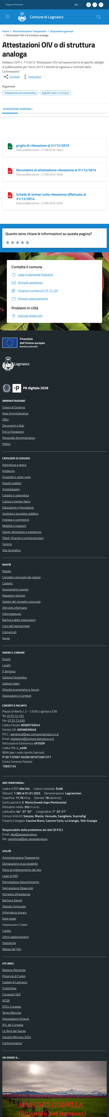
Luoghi (6, 665)
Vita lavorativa (11, 550)
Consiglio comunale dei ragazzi (21, 577)
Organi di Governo (13, 407)
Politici (6, 444)
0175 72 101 (15, 716)
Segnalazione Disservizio (17, 888)
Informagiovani (11, 613)
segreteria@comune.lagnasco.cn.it (32, 738)
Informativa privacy (14, 912)
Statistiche (9, 943)
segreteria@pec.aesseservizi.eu (27, 839)
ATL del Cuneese (12, 1025)
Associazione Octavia (15, 1018)
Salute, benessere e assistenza (21, 532)
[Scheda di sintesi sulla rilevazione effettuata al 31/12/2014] (10, 195)
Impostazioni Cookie (14, 924)
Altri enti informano (14, 607)
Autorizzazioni (11, 489)
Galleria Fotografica (14, 677)
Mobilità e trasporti (14, 525)
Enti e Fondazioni (13, 431)
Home (5, 31)
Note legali (9, 918)
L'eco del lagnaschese (16, 626)
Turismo (7, 544)
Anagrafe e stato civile (16, 477)
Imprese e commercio (15, 519)
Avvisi (6, 638)
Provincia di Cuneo (13, 976)
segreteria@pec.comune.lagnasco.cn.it (34, 734)
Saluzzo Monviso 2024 (16, 1037)
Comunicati (9, 632)
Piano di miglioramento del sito (21, 869)
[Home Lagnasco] (38, 17)
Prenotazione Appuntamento (20, 882)
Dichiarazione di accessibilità (20, 863)
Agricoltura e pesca (14, 464)
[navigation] (7, 16)
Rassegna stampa (13, 595)
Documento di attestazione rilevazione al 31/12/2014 (56, 170)
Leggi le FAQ (10, 876)
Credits (6, 930)
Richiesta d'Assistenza (16, 894)
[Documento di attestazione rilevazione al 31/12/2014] (10, 170)
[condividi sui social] (11, 77)
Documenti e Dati (13, 425)
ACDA (6, 1000)
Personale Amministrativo (18, 437)
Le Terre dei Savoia (14, 1031)
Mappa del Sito (11, 949)
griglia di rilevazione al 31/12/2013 (42, 145)
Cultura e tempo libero (16, 501)
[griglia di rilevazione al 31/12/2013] (10, 146)
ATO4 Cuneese (11, 1006)
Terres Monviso (11, 1012)
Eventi (6, 659)
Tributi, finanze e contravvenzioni (23, 538)
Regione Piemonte (14, 970)
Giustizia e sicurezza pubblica (20, 513)
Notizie (6, 571)
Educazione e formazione (18, 507)
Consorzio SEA (11, 994)
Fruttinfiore (9, 988)
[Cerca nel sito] (98, 17)
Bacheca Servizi (12, 900)
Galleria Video (10, 683)
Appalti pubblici (11, 483)
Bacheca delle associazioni (19, 620)
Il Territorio (8, 671)
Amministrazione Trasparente (29, 31)
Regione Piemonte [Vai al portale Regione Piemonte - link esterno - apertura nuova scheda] (14, 4)
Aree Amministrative (15, 413)
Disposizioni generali (61, 31)
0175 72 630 (16, 720)
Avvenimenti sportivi (15, 589)
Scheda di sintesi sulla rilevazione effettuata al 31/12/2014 (51, 196)
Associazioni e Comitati (16, 695)
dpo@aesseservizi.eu (24, 834)
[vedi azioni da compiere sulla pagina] (31, 77)
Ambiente (8, 471)
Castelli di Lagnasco (14, 982)
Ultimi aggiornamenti (15, 937)
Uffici (5, 419)
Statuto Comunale (14, 906)
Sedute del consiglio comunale (21, 601)
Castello (7, 583)
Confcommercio (12, 1043)
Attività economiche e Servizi (20, 689)
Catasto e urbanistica (15, 495)
